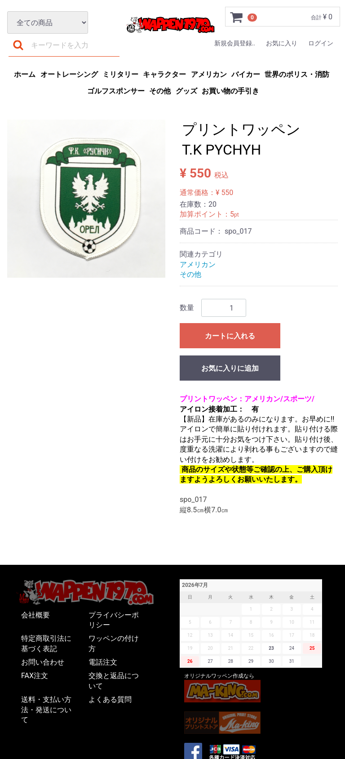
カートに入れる (230, 336)
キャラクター (164, 74)
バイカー (245, 74)
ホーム (24, 74)
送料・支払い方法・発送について (46, 709)
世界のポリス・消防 (297, 74)
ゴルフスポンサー (116, 91)
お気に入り (281, 43)
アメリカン (209, 74)
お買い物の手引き (230, 91)
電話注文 (102, 662)
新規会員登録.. (234, 43)
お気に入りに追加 (230, 368)
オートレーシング (69, 74)
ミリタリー (120, 74)
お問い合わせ (42, 662)
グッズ (186, 91)
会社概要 (35, 615)
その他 (160, 91)
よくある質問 (110, 699)
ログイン (320, 43)
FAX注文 (34, 675)
